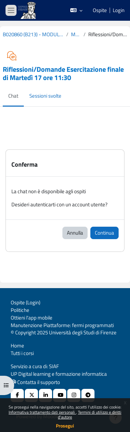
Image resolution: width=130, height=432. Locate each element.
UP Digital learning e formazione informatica (59, 374)
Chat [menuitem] (13, 96)
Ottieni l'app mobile (31, 318)
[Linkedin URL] (45, 395)
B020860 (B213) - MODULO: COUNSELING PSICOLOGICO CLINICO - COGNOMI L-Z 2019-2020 (33, 34)
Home (17, 346)
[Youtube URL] (59, 395)
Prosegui (65, 425)
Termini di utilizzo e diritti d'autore (89, 414)
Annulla (75, 233)
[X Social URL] (31, 395)
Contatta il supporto (35, 382)
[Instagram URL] (73, 395)
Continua (104, 233)
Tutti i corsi (22, 353)
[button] (76, 10)
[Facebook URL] (17, 395)
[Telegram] (87, 395)
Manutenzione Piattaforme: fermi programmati (62, 325)
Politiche (20, 310)
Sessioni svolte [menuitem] (45, 96)
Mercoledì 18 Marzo (76, 34)
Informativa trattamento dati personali (42, 412)
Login (118, 10)
